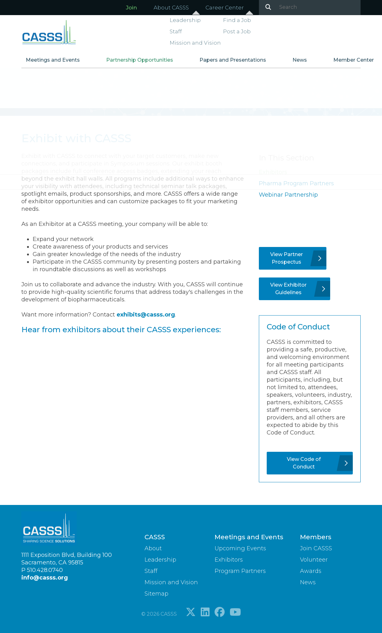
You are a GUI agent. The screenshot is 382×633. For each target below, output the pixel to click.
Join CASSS (316, 548)
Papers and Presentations (225, 62)
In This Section (286, 157)
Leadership (160, 559)
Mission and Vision (171, 582)
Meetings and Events (61, 62)
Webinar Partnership (288, 194)
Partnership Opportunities (139, 62)
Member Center (331, 62)
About (153, 548)
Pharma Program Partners (296, 183)
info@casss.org (44, 577)
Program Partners (240, 571)
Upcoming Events (240, 548)
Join (131, 7)
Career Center (224, 7)
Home (30, 81)
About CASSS (171, 7)
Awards (310, 571)
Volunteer (314, 559)
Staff (151, 571)
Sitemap (156, 593)
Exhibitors (273, 172)
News (285, 62)
